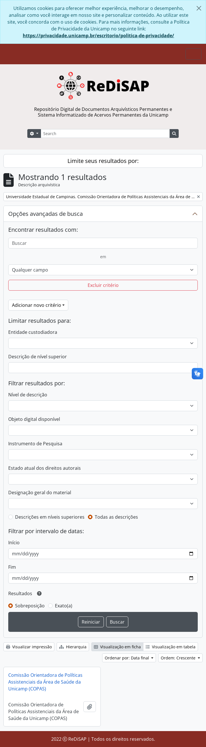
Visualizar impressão (29, 646)
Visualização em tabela (170, 646)
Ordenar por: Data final (127, 658)
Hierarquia (72, 646)
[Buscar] (103, 243)
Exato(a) (63, 606)
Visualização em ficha (117, 646)
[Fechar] (199, 8)
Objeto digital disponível (34, 419)
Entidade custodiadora (32, 332)
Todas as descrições (116, 517)
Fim (12, 567)
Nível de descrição (27, 395)
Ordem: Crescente (179, 658)
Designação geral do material (39, 492)
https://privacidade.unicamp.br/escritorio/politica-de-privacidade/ (98, 35)
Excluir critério (103, 285)
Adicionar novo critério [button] (36, 305)
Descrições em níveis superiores (50, 517)
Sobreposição (30, 606)
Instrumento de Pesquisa (35, 443)
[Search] (105, 133)
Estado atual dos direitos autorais (44, 468)
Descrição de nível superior (37, 356)
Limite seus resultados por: (103, 161)
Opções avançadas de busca (45, 214)
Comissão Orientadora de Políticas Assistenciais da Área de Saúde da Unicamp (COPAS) (45, 682)
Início (14, 542)
